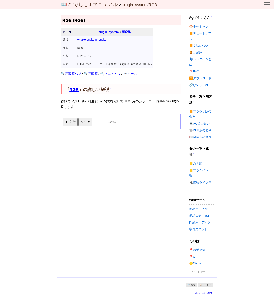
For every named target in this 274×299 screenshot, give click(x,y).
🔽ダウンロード (200, 78)
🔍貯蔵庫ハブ (71, 73)
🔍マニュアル (110, 73)
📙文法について (200, 45)
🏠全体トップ (198, 26)
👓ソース (130, 73)
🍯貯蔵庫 (195, 52)
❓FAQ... (195, 71)
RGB (152, 5)
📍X (192, 256)
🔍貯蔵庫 (91, 73)
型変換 (126, 32)
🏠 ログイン (205, 285)
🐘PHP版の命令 (200, 130)
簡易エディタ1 (199, 209)
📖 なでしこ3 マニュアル (89, 4)
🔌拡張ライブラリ (200, 185)
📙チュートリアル (200, 36)
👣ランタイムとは (200, 61)
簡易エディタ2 (199, 215)
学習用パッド (198, 229)
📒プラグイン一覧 (200, 173)
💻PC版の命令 (199, 123)
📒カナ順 (195, 163)
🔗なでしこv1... (200, 85)
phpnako (100, 39)
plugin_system (134, 5)
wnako (81, 39)
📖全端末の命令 (200, 137)
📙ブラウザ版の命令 (200, 114)
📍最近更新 (197, 250)
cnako (90, 39)
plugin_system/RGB (204, 293)
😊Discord (196, 263)
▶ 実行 (70, 122)
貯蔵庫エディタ (200, 222)
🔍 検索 (191, 285)
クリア (85, 122)
